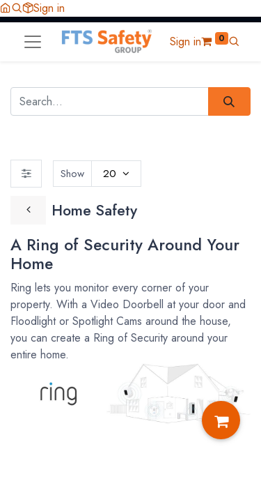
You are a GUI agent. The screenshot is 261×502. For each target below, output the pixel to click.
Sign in (49, 8)
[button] (16, 8)
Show (72, 173)
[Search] (229, 101)
